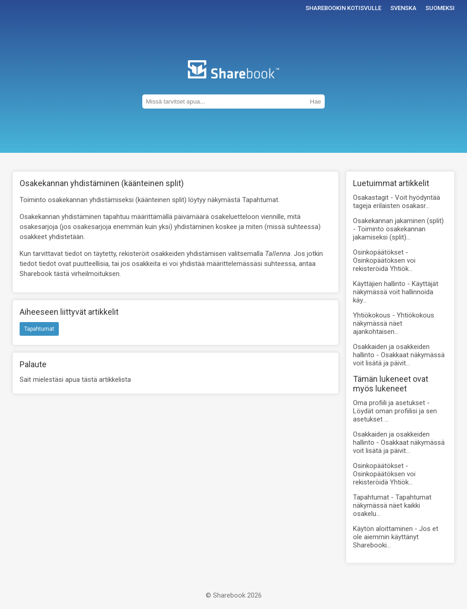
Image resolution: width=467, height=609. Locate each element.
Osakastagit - (396, 201)
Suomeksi (440, 8)
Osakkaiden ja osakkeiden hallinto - (399, 355)
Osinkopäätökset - (384, 260)
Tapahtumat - (392, 505)
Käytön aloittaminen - (395, 537)
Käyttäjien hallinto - (395, 292)
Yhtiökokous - (393, 323)
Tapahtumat (39, 329)
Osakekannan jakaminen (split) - (398, 229)
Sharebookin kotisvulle (343, 8)
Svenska (403, 8)
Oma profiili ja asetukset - (395, 411)
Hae (315, 101)
